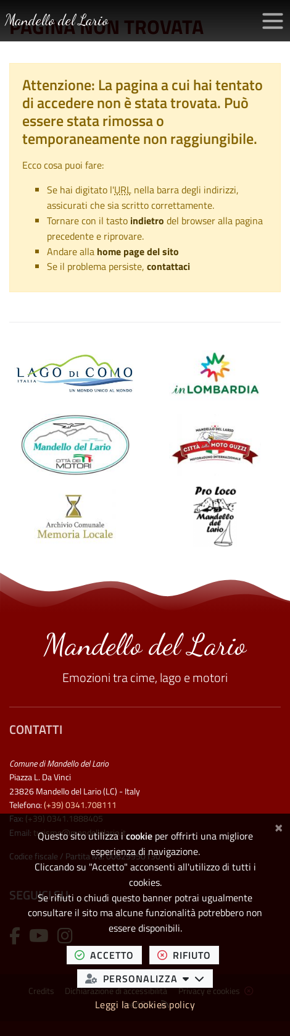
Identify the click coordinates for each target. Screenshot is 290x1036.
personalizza (149, 978)
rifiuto (188, 954)
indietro (147, 220)
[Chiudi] (279, 826)
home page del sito (138, 251)
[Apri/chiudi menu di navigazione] (272, 21)
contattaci (168, 266)
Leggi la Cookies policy (145, 1004)
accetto (108, 954)
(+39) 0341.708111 (80, 805)
